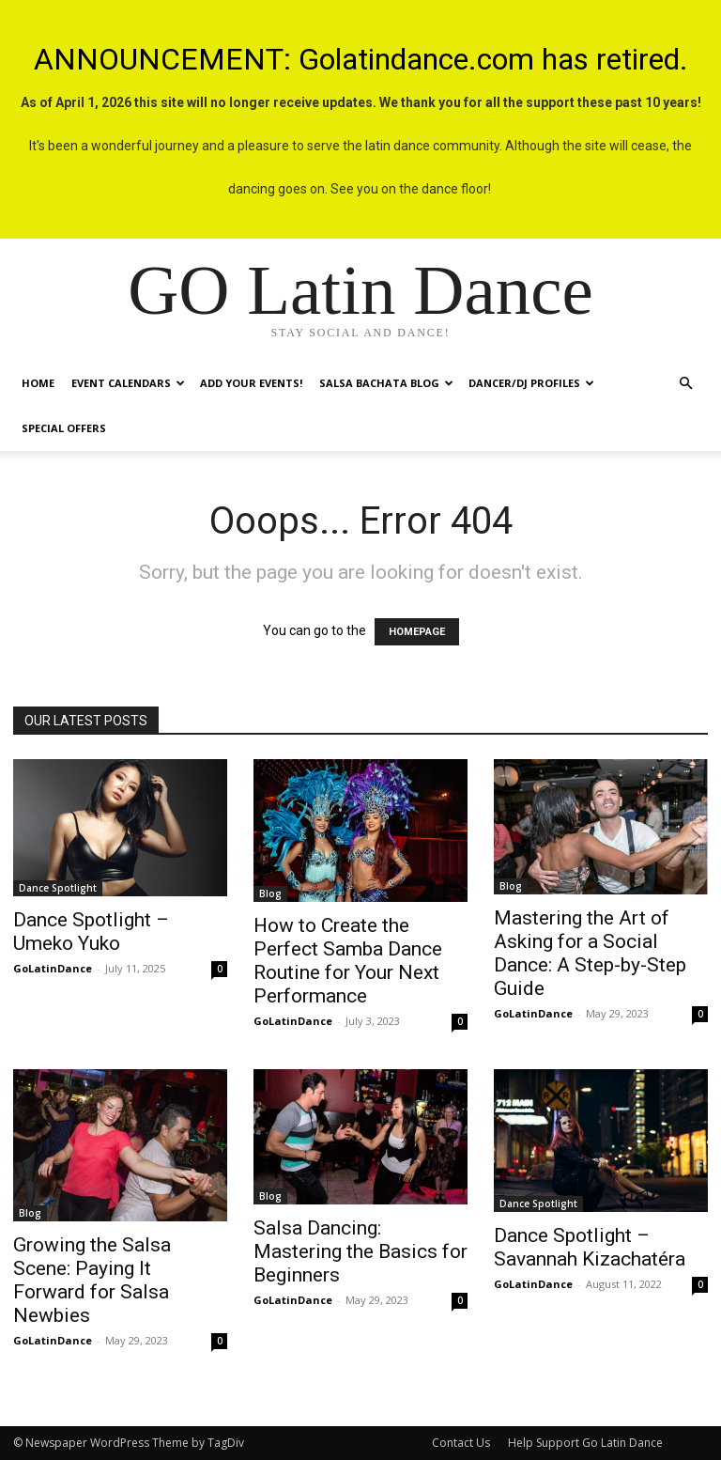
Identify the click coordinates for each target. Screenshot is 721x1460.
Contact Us (461, 1443)
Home (38, 383)
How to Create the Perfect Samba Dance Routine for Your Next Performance (347, 960)
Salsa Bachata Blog (386, 383)
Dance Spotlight (58, 887)
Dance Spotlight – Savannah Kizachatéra (589, 1247)
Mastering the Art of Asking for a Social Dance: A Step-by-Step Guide (590, 953)
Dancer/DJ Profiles (531, 383)
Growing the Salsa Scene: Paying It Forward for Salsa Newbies (92, 1280)
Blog (270, 893)
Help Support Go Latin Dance (585, 1443)
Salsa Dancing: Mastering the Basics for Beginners (360, 1251)
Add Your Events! (251, 383)
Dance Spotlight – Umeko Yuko (91, 932)
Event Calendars (128, 383)
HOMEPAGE (417, 632)
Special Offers (64, 428)
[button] (685, 384)
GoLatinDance (52, 968)
